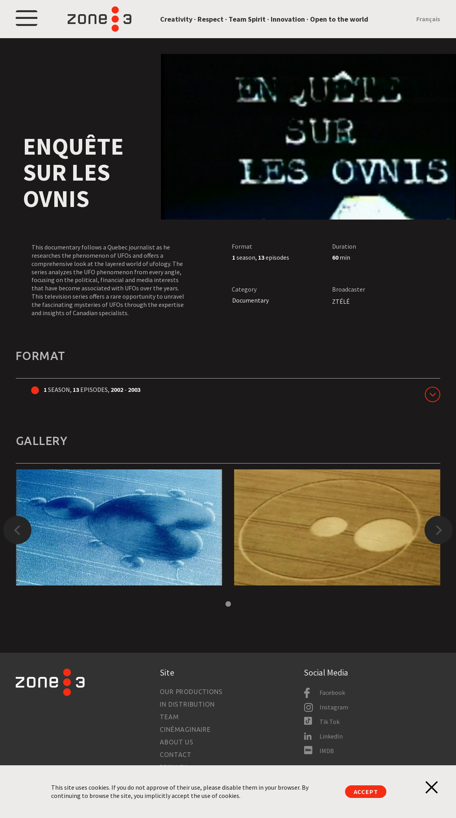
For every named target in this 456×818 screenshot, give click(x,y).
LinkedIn (331, 736)
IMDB (326, 751)
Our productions (191, 691)
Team (169, 716)
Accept (366, 792)
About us (176, 742)
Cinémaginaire (185, 729)
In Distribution (187, 704)
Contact (176, 754)
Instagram (333, 707)
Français (428, 19)
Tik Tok (329, 722)
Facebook (332, 692)
